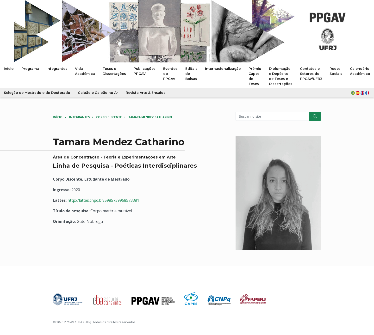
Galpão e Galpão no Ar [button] (98, 93)
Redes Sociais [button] (336, 71)
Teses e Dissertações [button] (114, 71)
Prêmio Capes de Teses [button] (255, 76)
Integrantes (79, 117)
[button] (360, 92)
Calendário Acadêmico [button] (360, 71)
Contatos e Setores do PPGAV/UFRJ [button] (311, 74)
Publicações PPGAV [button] (145, 71)
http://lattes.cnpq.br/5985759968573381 (103, 200)
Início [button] (9, 69)
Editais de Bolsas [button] (191, 74)
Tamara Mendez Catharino (150, 117)
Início (57, 117)
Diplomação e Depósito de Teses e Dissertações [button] (280, 76)
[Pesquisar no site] (272, 116)
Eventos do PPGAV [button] (170, 74)
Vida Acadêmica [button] (85, 71)
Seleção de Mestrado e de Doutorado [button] (37, 93)
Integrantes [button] (57, 69)
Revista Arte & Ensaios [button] (145, 93)
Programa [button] (30, 69)
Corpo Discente (109, 117)
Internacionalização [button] (223, 69)
